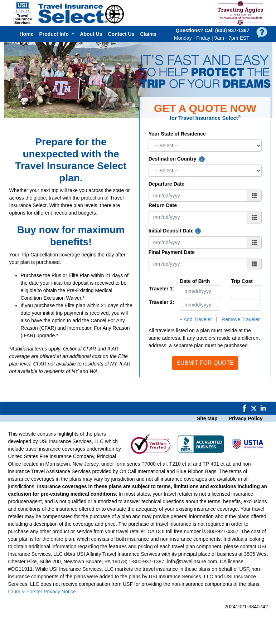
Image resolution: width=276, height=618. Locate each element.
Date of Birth (195, 281)
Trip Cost (242, 281)
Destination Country (177, 159)
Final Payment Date (172, 252)
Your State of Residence (177, 134)
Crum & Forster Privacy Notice (42, 591)
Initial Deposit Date (175, 231)
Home (27, 34)
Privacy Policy (246, 418)
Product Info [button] (54, 34)
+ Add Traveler (195, 319)
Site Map (207, 418)
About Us (91, 34)
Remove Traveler (241, 319)
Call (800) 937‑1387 (226, 30)
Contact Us (121, 34)
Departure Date (166, 184)
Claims (148, 34)
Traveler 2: (159, 302)
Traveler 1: (159, 288)
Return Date (163, 205)
